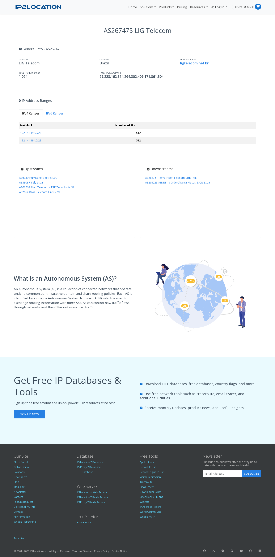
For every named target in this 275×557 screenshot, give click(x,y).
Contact (18, 511)
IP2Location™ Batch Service (92, 497)
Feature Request (23, 501)
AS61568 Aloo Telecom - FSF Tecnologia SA (46, 187)
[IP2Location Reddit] (222, 550)
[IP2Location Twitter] (213, 550)
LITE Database (85, 472)
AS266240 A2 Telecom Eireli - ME (40, 192)
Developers (20, 477)
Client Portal (21, 462)
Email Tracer (147, 487)
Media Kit (19, 487)
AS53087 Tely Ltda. (31, 182)
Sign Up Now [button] (29, 414)
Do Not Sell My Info (25, 506)
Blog (16, 482)
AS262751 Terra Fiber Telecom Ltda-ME (171, 177)
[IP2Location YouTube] (241, 550)
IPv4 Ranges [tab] (31, 113)
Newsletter (20, 492)
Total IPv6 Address (110, 73)
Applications (147, 462)
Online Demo (21, 467)
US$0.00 (248, 7)
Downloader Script (150, 492)
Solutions (147, 7)
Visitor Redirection (150, 477)
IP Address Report (150, 506)
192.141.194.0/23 (30, 140)
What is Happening (25, 521)
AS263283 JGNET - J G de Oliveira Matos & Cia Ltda (177, 182)
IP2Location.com (39, 551)
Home (132, 7)
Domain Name (188, 59)
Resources (198, 7)
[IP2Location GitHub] (232, 550)
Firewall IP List (148, 467)
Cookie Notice (119, 551)
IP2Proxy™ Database (89, 467)
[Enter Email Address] (222, 473)
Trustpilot (19, 538)
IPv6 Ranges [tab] (55, 113)
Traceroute (146, 482)
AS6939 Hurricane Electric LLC (38, 177)
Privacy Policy (101, 551)
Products (165, 7)
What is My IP (147, 516)
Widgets (144, 501)
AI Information (22, 516)
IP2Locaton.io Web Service (92, 492)
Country (104, 59)
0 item (238, 6)
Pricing (182, 7)
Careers (18, 497)
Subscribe (251, 473)
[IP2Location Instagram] (250, 550)
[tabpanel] (137, 134)
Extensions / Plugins (151, 497)
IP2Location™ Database (90, 462)
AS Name (24, 59)
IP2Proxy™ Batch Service (91, 502)
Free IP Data (84, 522)
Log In (218, 7)
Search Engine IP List (151, 472)
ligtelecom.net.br (194, 63)
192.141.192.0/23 (30, 133)
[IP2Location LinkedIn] (259, 550)
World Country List (150, 511)
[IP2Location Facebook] (204, 550)
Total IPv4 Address (29, 73)
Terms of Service (82, 551)
